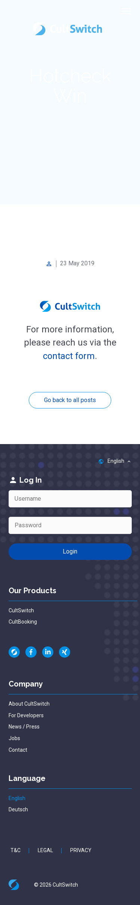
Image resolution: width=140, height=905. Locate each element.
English (17, 798)
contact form (69, 356)
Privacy (80, 850)
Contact (18, 750)
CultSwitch (21, 610)
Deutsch (18, 809)
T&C (15, 850)
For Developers (26, 715)
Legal (45, 850)
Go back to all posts (70, 400)
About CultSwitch (29, 704)
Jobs (14, 738)
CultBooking (23, 622)
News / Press (24, 727)
